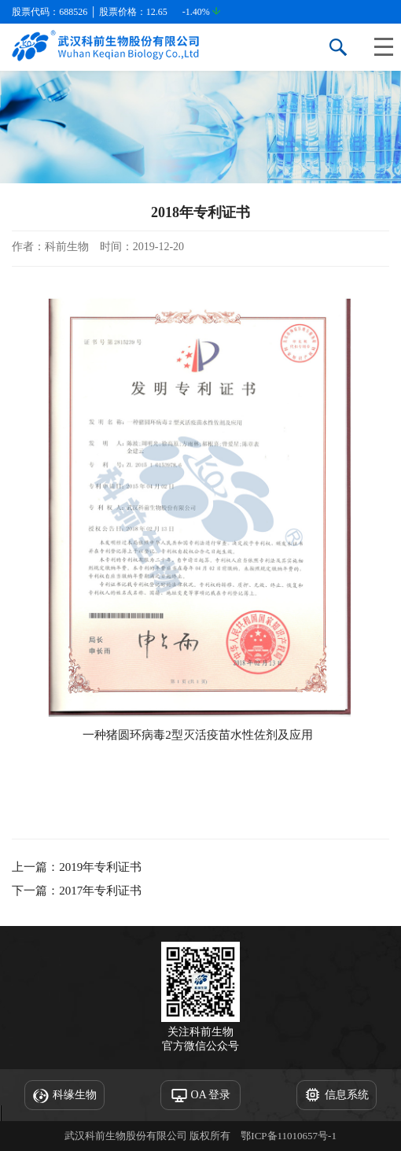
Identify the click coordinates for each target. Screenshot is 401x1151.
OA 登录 (201, 1096)
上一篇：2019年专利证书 (77, 867)
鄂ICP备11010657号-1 (289, 1136)
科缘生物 (64, 1096)
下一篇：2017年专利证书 (77, 890)
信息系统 (336, 1096)
